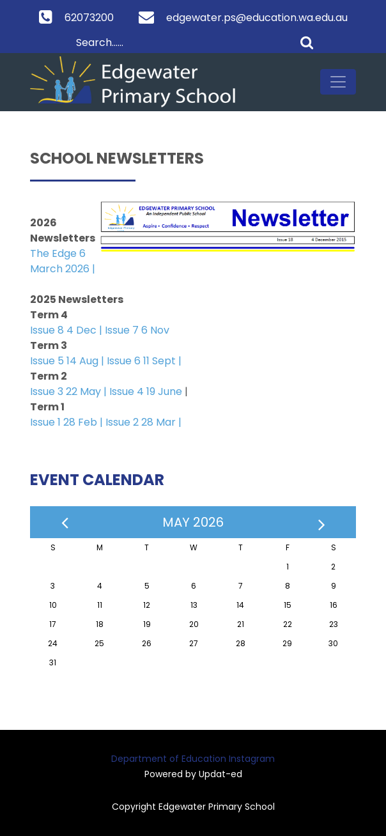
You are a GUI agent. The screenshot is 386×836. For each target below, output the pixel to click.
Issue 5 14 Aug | (68, 360)
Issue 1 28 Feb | (67, 422)
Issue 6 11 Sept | (144, 360)
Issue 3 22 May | (68, 391)
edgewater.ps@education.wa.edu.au (257, 17)
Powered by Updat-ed (193, 774)
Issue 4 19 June (145, 391)
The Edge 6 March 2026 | (62, 261)
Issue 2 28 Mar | (143, 422)
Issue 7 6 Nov (137, 330)
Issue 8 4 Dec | (67, 330)
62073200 (89, 17)
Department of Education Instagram (193, 758)
